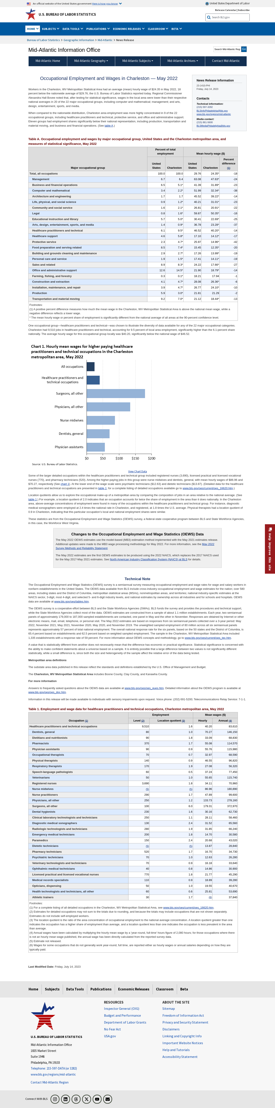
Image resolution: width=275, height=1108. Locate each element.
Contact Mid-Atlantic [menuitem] (226, 61)
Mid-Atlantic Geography (89, 61)
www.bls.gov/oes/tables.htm (71, 601)
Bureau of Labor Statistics (43, 40)
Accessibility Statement (180, 1056)
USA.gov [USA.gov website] (110, 1036)
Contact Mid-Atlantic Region (50, 1082)
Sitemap (168, 1008)
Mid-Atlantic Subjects (136, 61)
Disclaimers (171, 1029)
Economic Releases (133, 989)
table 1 (102, 488)
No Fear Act (112, 1029)
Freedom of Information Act (183, 1015)
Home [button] (31, 29)
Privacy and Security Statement (185, 1022)
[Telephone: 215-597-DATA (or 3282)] (64, 1068)
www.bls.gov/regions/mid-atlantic (214, 114)
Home (33, 989)
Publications (101, 989)
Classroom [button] (156, 29)
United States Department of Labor (227, 4)
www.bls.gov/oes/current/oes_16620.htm (208, 488)
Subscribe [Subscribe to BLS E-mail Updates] (244, 10)
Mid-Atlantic (105, 40)
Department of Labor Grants (125, 1022)
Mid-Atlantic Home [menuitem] (47, 61)
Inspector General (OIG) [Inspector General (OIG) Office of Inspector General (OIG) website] (121, 1008)
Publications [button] (96, 29)
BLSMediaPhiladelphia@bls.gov (213, 125)
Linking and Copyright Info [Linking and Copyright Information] (182, 1036)
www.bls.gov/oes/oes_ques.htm (144, 688)
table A (109, 125)
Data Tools (75, 989)
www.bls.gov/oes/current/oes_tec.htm (208, 637)
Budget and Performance (122, 1015)
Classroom (165, 989)
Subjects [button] (49, 29)
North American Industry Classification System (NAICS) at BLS (148, 559)
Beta (184, 989)
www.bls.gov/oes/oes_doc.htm (47, 692)
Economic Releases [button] (127, 29)
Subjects (52, 989)
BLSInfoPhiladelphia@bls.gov (212, 110)
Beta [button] (175, 29)
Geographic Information (79, 40)
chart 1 (65, 484)
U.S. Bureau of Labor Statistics (67, 14)
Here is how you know (105, 3)
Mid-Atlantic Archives (181, 61)
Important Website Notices (182, 1043)
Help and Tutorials (176, 1050)
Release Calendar (225, 10)
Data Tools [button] (71, 29)
